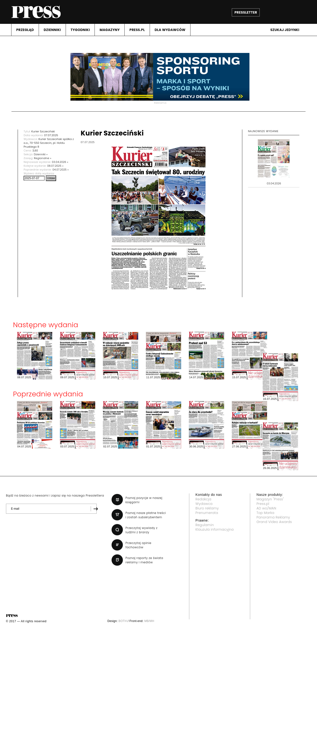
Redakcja (203, 499)
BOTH (123, 621)
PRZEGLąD (25, 29)
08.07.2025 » (55, 166)
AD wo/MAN (266, 508)
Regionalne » (42, 158)
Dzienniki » (41, 154)
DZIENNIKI (52, 29)
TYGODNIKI (80, 29)
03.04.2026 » (60, 162)
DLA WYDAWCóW (170, 29)
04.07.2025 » (61, 169)
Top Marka (265, 512)
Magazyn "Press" (270, 499)
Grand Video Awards (274, 521)
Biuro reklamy (207, 508)
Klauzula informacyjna (214, 529)
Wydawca (204, 503)
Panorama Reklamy (273, 517)
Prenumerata (206, 512)
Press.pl (262, 503)
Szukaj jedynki (284, 29)
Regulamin (204, 525)
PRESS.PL (137, 29)
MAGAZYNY (110, 29)
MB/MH (149, 621)
